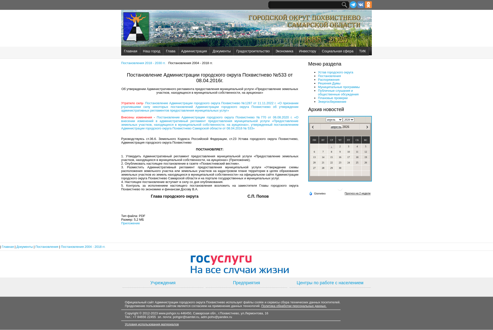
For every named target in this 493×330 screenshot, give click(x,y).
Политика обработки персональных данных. (294, 306)
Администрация (194, 51)
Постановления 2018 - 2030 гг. (143, 63)
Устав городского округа (335, 72)
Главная (130, 51)
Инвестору (307, 51)
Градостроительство (253, 51)
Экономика (284, 51)
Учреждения (163, 282)
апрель (336, 127)
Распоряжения (329, 79)
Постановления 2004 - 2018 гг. (83, 247)
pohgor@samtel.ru (186, 317)
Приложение (130, 223)
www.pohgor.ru (169, 313)
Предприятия (246, 282)
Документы (221, 51)
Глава (171, 51)
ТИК (362, 51)
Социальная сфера (337, 51)
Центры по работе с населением (330, 282)
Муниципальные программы (339, 87)
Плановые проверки (333, 98)
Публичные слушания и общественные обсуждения (338, 92)
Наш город (151, 51)
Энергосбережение (332, 101)
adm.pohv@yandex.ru (216, 317)
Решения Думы (329, 83)
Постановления (329, 76)
